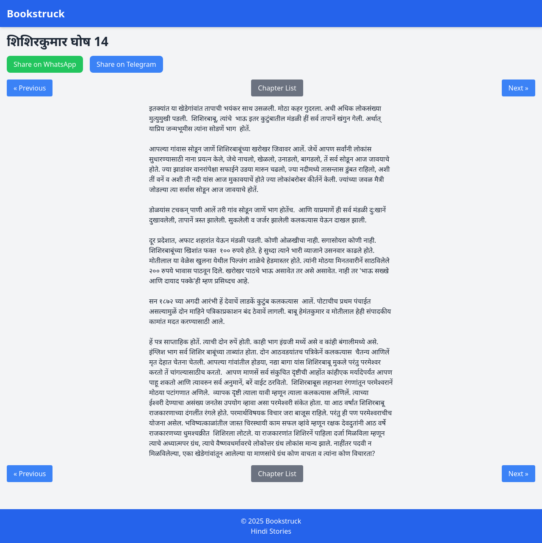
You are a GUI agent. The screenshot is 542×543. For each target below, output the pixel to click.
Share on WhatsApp (45, 64)
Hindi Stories (271, 531)
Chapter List (277, 88)
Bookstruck (36, 13)
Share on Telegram (126, 64)
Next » (518, 88)
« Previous (30, 88)
